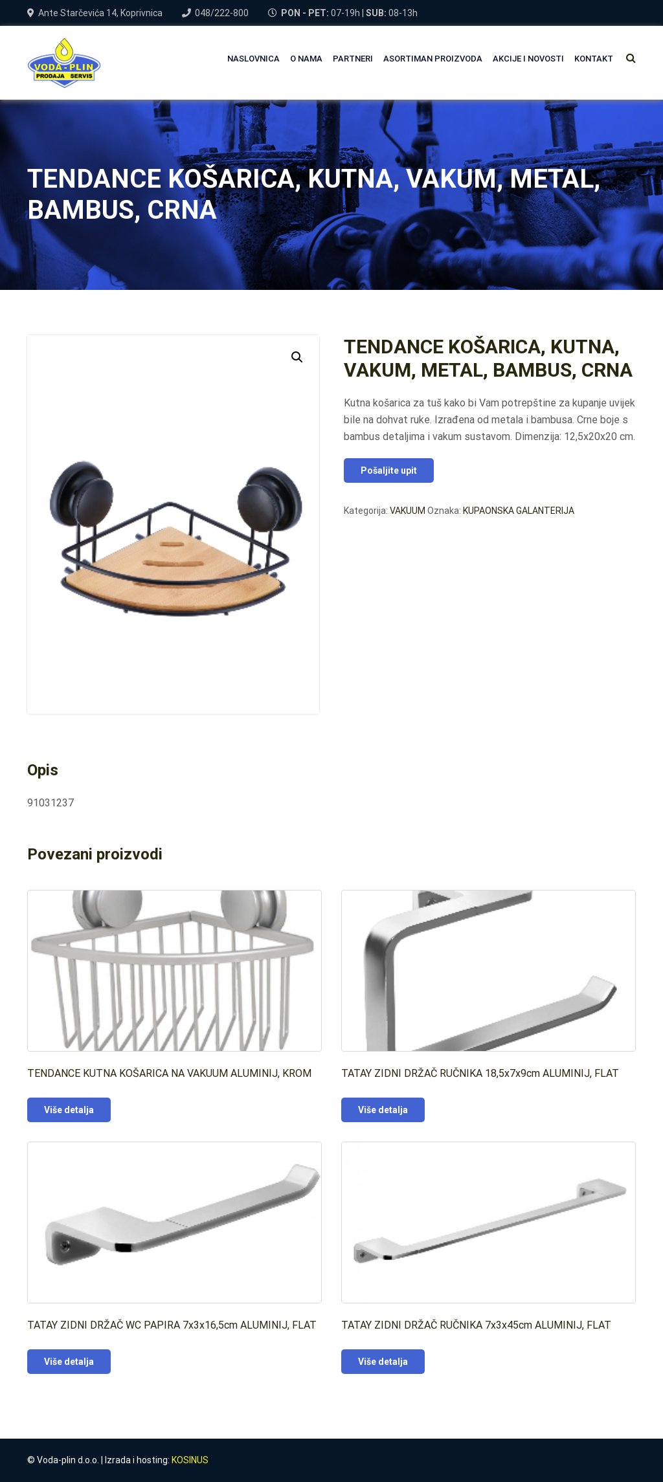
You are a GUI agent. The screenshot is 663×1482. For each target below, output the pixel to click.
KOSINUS (190, 1460)
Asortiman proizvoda (432, 58)
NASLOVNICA (253, 58)
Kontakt (593, 58)
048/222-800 (222, 13)
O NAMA (306, 58)
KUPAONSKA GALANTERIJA (518, 510)
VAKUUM (407, 510)
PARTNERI (353, 58)
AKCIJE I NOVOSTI (528, 58)
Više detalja (69, 1110)
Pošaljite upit (389, 470)
